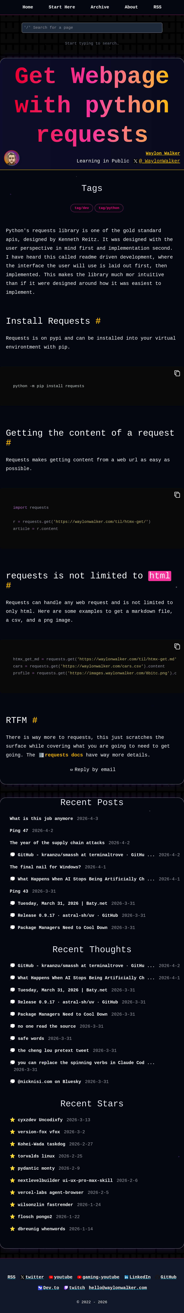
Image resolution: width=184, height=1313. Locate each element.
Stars (110, 1104)
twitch (77, 1287)
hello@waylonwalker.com (118, 1287)
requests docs (64, 755)
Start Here (62, 7)
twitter (35, 1277)
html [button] (159, 576)
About (131, 7)
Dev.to (51, 1287)
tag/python (109, 208)
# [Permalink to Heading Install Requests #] (98, 321)
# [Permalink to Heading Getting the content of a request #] (8, 443)
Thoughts (110, 950)
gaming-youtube (100, 1277)
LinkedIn (140, 1277)
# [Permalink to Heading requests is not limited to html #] (8, 586)
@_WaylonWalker (159, 161)
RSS (157, 7)
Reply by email (92, 770)
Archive (100, 7)
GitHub (168, 1277)
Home (28, 7)
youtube (63, 1277)
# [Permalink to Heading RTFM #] (35, 721)
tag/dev (82, 208)
